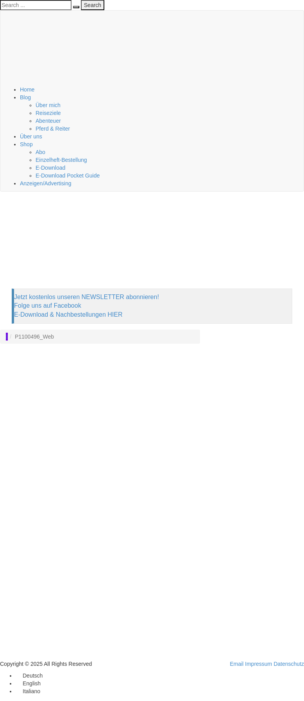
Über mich (48, 105)
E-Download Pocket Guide (68, 175)
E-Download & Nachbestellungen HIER (68, 314)
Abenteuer (48, 121)
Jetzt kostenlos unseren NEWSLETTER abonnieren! (86, 297)
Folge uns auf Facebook (47, 305)
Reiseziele (48, 113)
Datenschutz (289, 664)
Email (236, 664)
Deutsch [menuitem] (33, 675)
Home (27, 89)
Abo (40, 152)
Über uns (31, 136)
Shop (26, 144)
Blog (25, 97)
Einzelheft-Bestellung (61, 160)
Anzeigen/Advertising (46, 183)
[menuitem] (29, 675)
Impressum (258, 664)
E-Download (50, 168)
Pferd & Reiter (53, 128)
